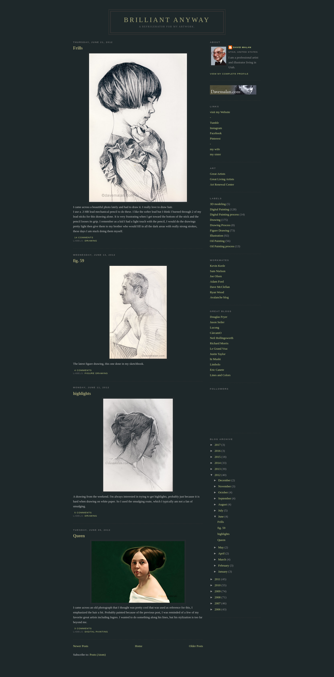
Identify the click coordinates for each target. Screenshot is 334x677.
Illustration (216, 235)
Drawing (91, 240)
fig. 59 (78, 260)
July (221, 510)
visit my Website (220, 112)
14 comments (83, 237)
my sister (215, 154)
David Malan (242, 47)
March (222, 559)
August (223, 504)
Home (138, 646)
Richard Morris (219, 343)
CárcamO (216, 333)
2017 (218, 444)
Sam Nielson (217, 271)
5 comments (83, 512)
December (224, 480)
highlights (82, 393)
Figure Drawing (96, 373)
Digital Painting (96, 631)
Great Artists (217, 174)
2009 (218, 591)
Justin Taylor (217, 354)
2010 (218, 585)
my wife (215, 149)
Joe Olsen (216, 276)
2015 (218, 457)
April (221, 553)
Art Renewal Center (222, 184)
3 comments (83, 628)
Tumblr (214, 122)
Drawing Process (220, 225)
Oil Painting (217, 241)
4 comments (83, 370)
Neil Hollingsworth (221, 338)
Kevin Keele (217, 265)
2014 (218, 463)
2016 (218, 450)
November (225, 486)
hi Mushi (215, 359)
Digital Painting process (224, 214)
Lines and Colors (220, 375)
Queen (79, 536)
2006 (218, 609)
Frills (78, 48)
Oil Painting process (222, 246)
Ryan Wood (217, 292)
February (224, 565)
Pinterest (215, 138)
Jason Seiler (217, 322)
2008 (218, 597)
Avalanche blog (219, 297)
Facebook (216, 133)
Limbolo (215, 364)
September (225, 498)
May (221, 547)
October (223, 492)
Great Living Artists (222, 179)
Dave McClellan (220, 287)
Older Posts (196, 646)
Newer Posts (80, 646)
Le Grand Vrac (219, 348)
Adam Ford (217, 281)
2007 (218, 603)
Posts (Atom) (98, 654)
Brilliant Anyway (167, 19)
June (221, 516)
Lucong (214, 327)
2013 (218, 469)
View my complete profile (229, 73)
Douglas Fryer (218, 317)
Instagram (216, 128)
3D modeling (218, 204)
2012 (218, 475)
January (223, 571)
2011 (218, 579)
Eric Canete (217, 369)
